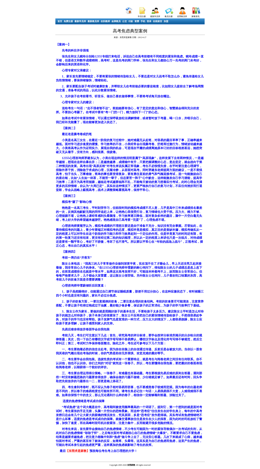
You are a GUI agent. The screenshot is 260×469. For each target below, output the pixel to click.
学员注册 (142, 16)
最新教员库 (93, 21)
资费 (136, 21)
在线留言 (157, 21)
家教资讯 (195, 16)
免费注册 (68, 21)
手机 (143, 21)
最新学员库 (155, 16)
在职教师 (105, 21)
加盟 (166, 21)
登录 (149, 21)
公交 (124, 21)
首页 (60, 21)
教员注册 (169, 16)
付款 (130, 21)
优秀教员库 (182, 16)
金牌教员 (116, 21)
